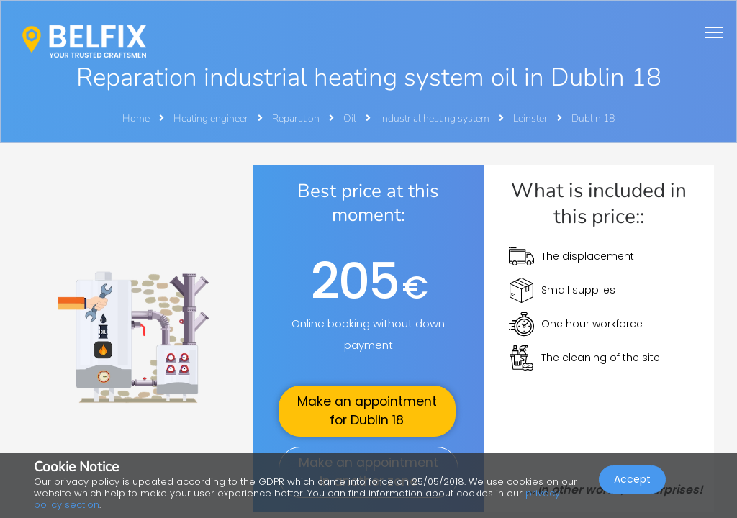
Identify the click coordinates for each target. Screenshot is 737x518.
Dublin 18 (593, 118)
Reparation (297, 118)
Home (136, 118)
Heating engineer (211, 118)
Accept (632, 479)
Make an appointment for (367, 411)
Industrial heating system (436, 118)
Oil (350, 118)
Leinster (531, 118)
